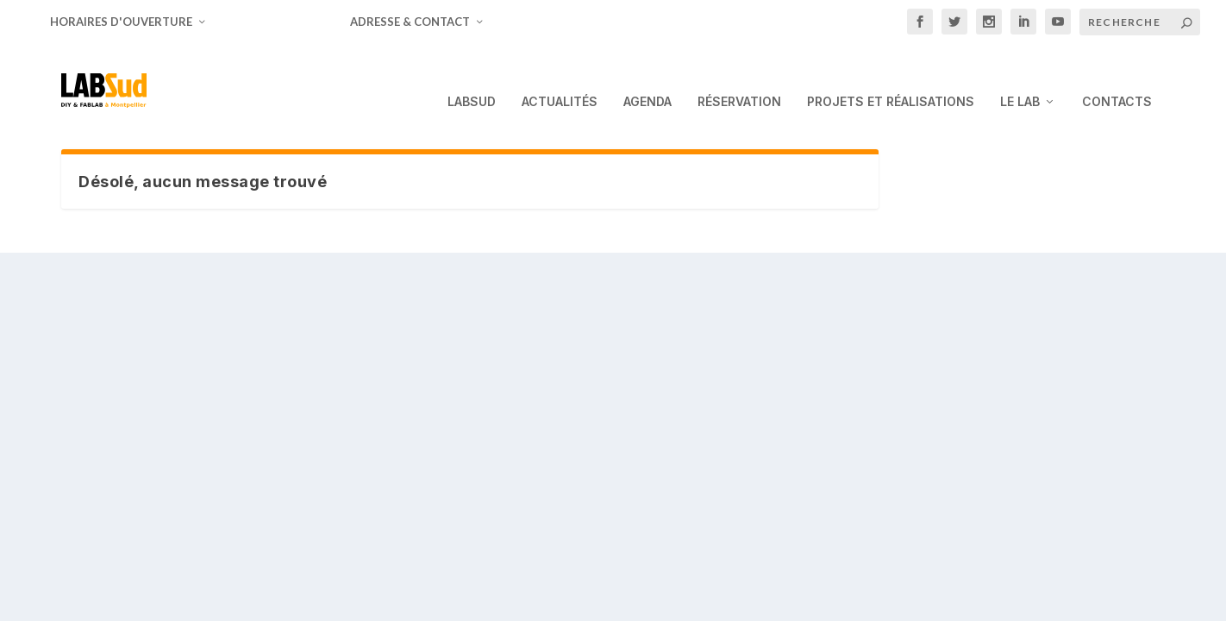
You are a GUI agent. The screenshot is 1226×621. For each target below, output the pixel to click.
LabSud (471, 78)
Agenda (647, 78)
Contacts (1117, 78)
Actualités (559, 78)
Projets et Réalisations (890, 78)
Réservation (739, 78)
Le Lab (1020, 78)
